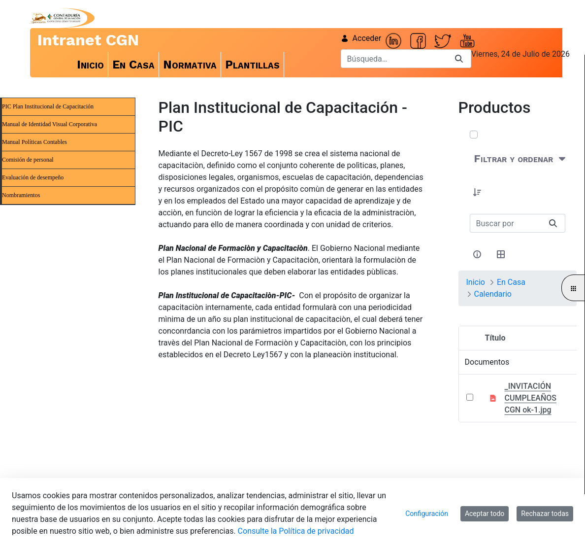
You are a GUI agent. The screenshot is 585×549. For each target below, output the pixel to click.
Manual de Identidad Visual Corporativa (49, 124)
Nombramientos (21, 195)
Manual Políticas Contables (34, 141)
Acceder (361, 38)
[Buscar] (394, 58)
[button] (478, 192)
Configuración (426, 513)
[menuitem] (90, 64)
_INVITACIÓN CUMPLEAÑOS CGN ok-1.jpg (530, 397)
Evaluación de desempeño (33, 177)
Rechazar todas (545, 513)
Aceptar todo (484, 513)
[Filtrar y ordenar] (521, 159)
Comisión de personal (28, 159)
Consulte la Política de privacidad (296, 531)
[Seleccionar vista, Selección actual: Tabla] (501, 254)
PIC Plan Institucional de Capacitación (48, 106)
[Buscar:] (506, 223)
